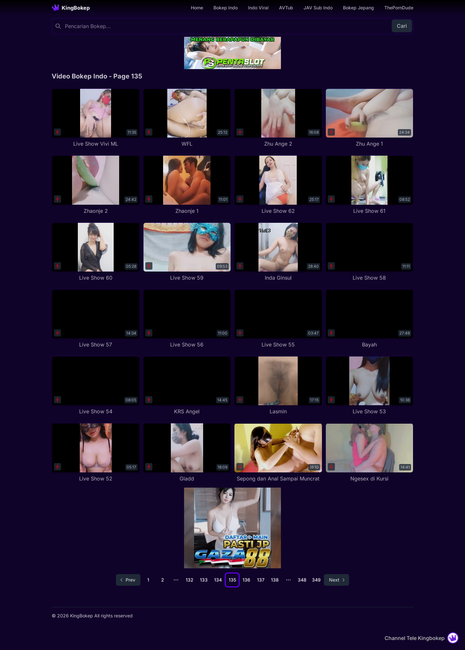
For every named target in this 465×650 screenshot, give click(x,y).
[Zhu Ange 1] (370, 118)
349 (316, 580)
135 (232, 580)
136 (246, 580)
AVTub (286, 7)
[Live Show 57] (96, 318)
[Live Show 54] (96, 385)
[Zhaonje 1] (187, 184)
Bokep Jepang (358, 7)
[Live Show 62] (278, 184)
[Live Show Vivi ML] (96, 118)
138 (275, 580)
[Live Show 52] (96, 452)
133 (204, 580)
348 (302, 580)
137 (260, 580)
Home (197, 7)
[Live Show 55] (278, 318)
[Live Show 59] (187, 252)
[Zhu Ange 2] (278, 118)
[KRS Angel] (187, 385)
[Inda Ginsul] (278, 252)
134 (218, 580)
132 (189, 580)
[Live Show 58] (370, 252)
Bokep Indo (225, 7)
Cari (402, 26)
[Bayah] (370, 318)
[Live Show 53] (370, 385)
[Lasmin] (278, 385)
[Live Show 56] (187, 318)
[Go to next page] (336, 580)
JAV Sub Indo (318, 7)
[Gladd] (187, 452)
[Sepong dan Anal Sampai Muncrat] (278, 452)
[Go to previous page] (128, 580)
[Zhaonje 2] (96, 184)
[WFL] (187, 118)
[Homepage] (71, 8)
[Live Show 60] (96, 252)
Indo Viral (258, 7)
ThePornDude (398, 7)
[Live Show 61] (370, 184)
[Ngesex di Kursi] (370, 452)
